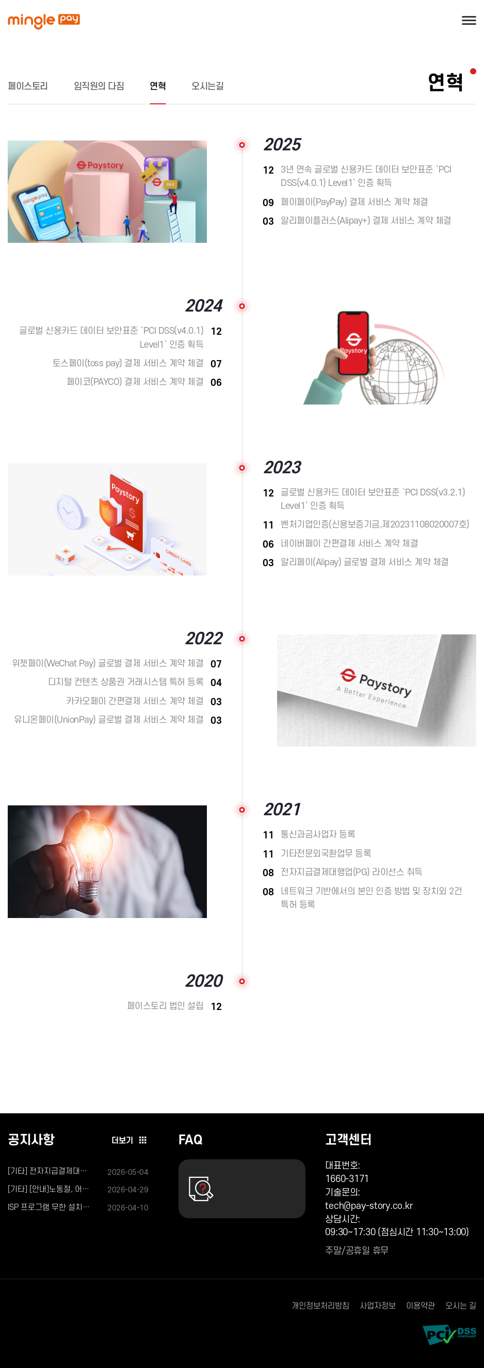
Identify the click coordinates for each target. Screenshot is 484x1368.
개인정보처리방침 (320, 1306)
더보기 (129, 1140)
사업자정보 (378, 1306)
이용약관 (420, 1306)
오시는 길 (460, 1306)
